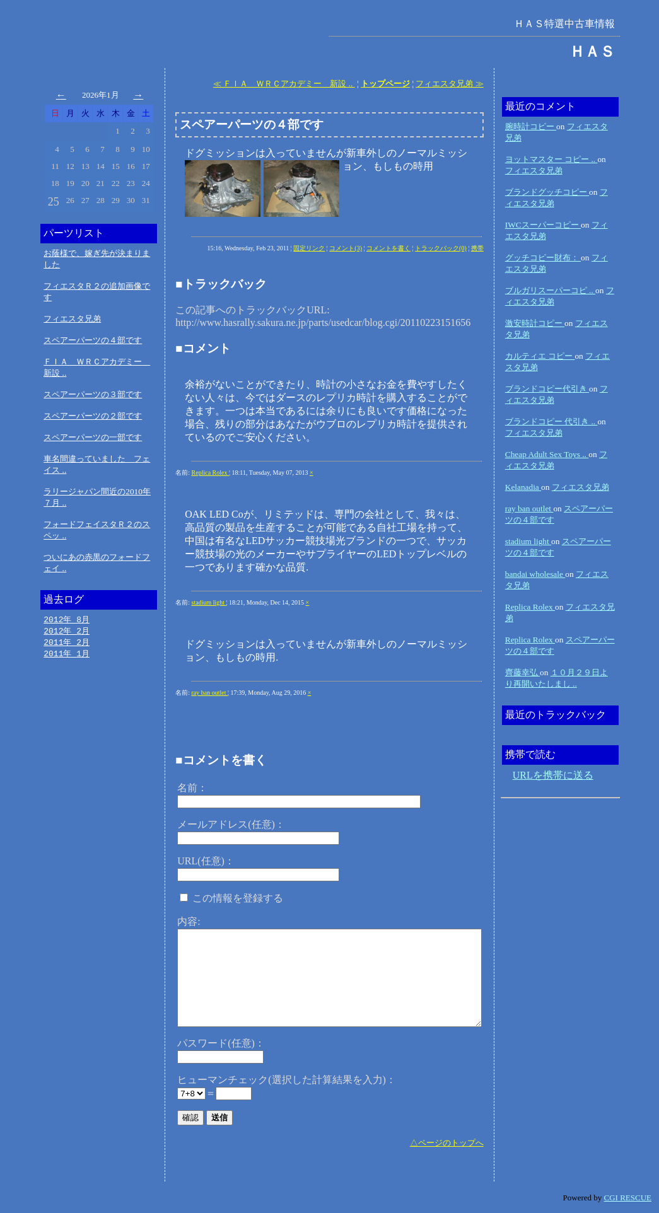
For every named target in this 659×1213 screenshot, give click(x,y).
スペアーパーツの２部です (93, 416)
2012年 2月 (67, 631)
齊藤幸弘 (522, 672)
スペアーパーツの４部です (93, 340)
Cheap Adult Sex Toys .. (546, 454)
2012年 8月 (67, 619)
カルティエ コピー (540, 356)
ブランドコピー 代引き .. (551, 421)
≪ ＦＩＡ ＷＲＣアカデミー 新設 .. (284, 83)
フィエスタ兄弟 (72, 318)
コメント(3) (345, 248)
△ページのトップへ (447, 1142)
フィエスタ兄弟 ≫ (449, 83)
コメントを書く (388, 248)
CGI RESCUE (627, 1197)
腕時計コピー (530, 126)
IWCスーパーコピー (543, 224)
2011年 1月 (67, 655)
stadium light (209, 602)
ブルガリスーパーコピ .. (550, 290)
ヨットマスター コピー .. (551, 159)
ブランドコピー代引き (547, 388)
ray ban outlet (210, 692)
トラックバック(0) (441, 248)
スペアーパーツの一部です (93, 437)
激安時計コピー (534, 323)
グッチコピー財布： (543, 257)
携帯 (477, 248)
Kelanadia (523, 487)
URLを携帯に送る (553, 775)
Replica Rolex (210, 472)
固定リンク (309, 248)
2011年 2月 (67, 643)
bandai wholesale (535, 574)
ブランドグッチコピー (547, 192)
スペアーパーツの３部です (93, 394)
